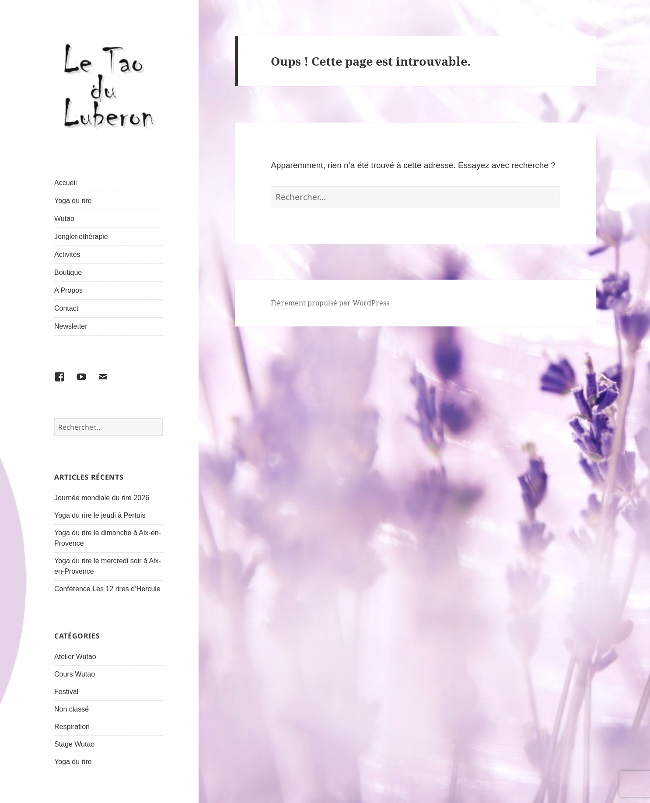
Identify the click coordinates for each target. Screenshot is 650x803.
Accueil (65, 182)
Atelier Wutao (75, 656)
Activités (67, 254)
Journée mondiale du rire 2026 (101, 497)
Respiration (72, 726)
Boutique (68, 272)
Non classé (71, 709)
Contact (66, 308)
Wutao (64, 218)
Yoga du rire (73, 200)
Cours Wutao (74, 674)
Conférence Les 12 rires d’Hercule (107, 589)
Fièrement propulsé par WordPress (330, 303)
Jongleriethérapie (81, 236)
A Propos (68, 290)
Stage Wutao (74, 744)
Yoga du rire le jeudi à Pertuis (99, 515)
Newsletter (70, 326)
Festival (66, 691)
